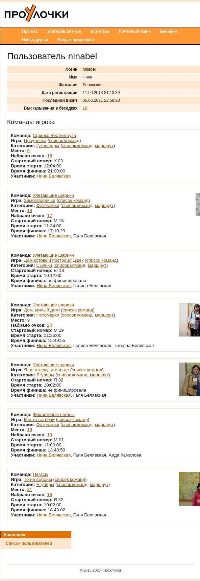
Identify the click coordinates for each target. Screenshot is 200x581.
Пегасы (40, 474)
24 (49, 325)
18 (29, 210)
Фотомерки (47, 205)
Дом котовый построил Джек (53, 260)
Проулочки (35, 140)
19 (29, 429)
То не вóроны (38, 479)
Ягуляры (45, 374)
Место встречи (39, 419)
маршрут (104, 145)
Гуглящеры (47, 145)
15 (49, 155)
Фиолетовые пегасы (53, 414)
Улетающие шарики (53, 195)
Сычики (44, 265)
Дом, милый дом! (42, 309)
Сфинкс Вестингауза (54, 135)
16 (85, 108)
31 (29, 489)
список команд (64, 140)
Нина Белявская (54, 176)
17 (49, 215)
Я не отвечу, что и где (46, 369)
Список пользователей (29, 543)
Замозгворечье (39, 200)
